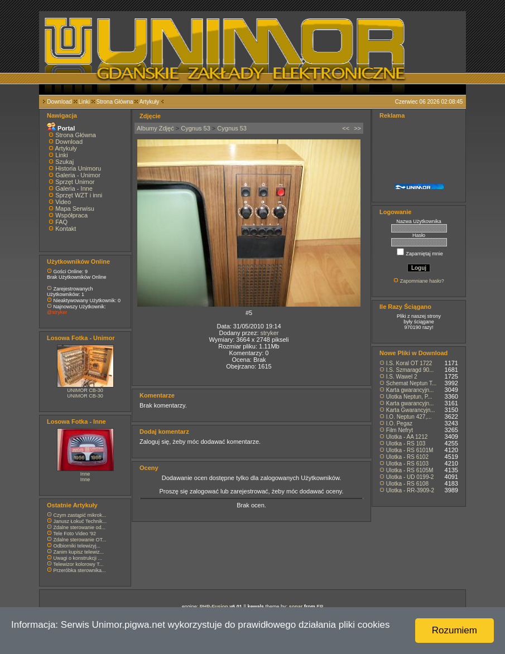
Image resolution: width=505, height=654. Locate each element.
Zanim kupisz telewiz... (79, 552)
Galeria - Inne (74, 188)
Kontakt (65, 228)
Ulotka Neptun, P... (409, 397)
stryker (270, 333)
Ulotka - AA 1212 (407, 437)
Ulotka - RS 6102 (407, 457)
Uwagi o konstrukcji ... (78, 558)
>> (357, 128)
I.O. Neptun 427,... (409, 417)
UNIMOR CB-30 (85, 390)
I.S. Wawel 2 (401, 377)
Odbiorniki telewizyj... (77, 546)
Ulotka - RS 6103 (407, 464)
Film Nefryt (399, 430)
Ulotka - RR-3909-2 (410, 490)
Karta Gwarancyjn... (410, 410)
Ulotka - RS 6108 (407, 484)
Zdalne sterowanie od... (80, 527)
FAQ (61, 222)
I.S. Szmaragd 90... (410, 370)
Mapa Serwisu (74, 208)
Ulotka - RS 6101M (409, 450)
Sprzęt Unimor (74, 181)
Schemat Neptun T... (411, 383)
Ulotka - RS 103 (406, 443)
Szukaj (64, 161)
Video (63, 201)
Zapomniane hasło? (422, 281)
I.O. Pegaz (399, 423)
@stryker (57, 312)
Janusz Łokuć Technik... (80, 521)
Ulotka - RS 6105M (409, 470)
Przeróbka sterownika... (80, 570)
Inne (85, 474)
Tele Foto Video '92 (74, 533)
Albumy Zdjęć (155, 128)
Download (59, 102)
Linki (84, 102)
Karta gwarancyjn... (410, 390)
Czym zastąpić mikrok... (80, 515)
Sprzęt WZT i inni (78, 195)
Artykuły (150, 102)
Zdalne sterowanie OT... (80, 539)
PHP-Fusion (214, 606)
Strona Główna (115, 102)
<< (345, 128)
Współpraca (71, 215)
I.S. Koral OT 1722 (409, 363)
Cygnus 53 (195, 128)
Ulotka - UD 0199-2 (410, 477)
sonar (296, 606)
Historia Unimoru (78, 168)
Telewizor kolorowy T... (78, 564)
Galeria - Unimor (77, 175)
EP (319, 606)
